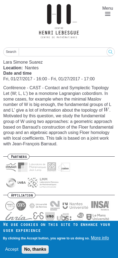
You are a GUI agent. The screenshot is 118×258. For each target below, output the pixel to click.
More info (100, 238)
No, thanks (35, 249)
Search (11, 52)
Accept (11, 249)
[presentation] (106, 110)
